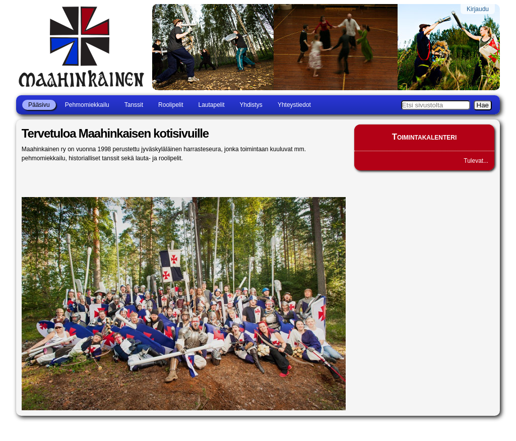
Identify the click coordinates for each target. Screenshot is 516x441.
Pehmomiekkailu (87, 104)
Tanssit (133, 104)
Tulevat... (476, 160)
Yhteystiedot (294, 104)
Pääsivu (39, 104)
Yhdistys (251, 104)
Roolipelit (170, 104)
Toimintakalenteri (424, 137)
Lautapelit (211, 104)
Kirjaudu (478, 9)
